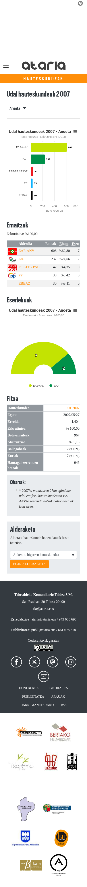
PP (21, 275)
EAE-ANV (26, 251)
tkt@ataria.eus (43, 609)
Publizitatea (33, 696)
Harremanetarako (37, 705)
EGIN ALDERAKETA (29, 564)
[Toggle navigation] (6, 65)
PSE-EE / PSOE (30, 267)
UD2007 (73, 408)
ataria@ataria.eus (43, 619)
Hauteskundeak (43, 78)
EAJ (22, 259)
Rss (64, 705)
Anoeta (18, 108)
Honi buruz (29, 688)
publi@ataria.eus (43, 630)
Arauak (58, 696)
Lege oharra (57, 688)
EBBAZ (24, 283)
